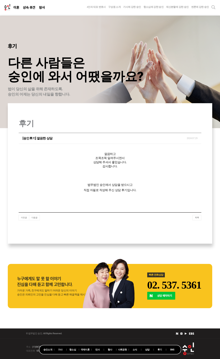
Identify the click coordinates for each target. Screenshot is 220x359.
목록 (197, 217)
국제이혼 (85, 349)
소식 (135, 349)
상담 (147, 349)
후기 (159, 349)
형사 (42, 7)
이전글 (24, 217)
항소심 (72, 349)
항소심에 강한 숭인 (154, 7)
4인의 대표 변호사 (96, 7)
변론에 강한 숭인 (200, 7)
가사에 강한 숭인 (132, 7)
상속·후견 (29, 7)
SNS (172, 349)
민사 (97, 349)
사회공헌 (122, 349)
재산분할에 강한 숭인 (177, 7)
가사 (60, 349)
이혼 (16, 7)
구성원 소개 (114, 7)
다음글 (34, 217)
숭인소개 (47, 349)
